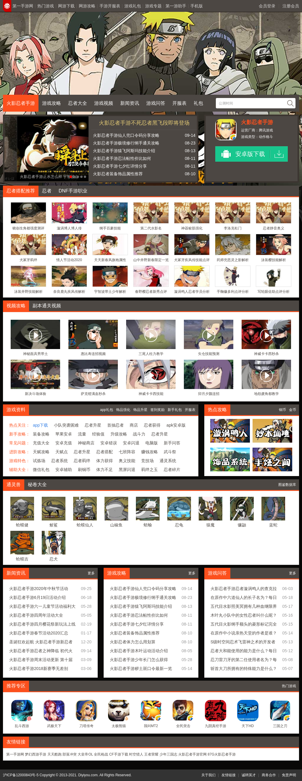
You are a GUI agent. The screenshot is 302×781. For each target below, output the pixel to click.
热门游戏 (45, 6)
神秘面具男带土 (35, 354)
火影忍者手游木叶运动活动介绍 (139, 650)
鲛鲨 (53, 525)
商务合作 (269, 775)
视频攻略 (16, 305)
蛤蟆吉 (22, 559)
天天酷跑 (54, 754)
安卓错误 (108, 443)
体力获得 (104, 460)
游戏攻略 (51, 103)
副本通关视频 (47, 305)
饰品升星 (140, 410)
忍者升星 (93, 425)
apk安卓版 (176, 425)
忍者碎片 (172, 469)
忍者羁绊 (82, 460)
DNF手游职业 (73, 190)
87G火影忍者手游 (222, 754)
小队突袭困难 (66, 425)
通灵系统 (168, 460)
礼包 (198, 103)
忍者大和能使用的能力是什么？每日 (244, 650)
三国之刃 (280, 726)
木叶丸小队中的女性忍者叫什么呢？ (244, 615)
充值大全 (41, 443)
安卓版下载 (250, 154)
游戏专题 (153, 6)
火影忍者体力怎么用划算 (132, 641)
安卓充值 (63, 443)
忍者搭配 (104, 451)
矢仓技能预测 (208, 354)
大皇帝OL (85, 754)
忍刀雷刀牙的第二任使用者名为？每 (244, 659)
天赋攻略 (41, 451)
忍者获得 (152, 425)
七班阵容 (127, 451)
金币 (292, 410)
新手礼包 (175, 410)
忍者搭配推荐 (21, 190)
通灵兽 (14, 484)
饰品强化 (123, 410)
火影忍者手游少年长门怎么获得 (139, 659)
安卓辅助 (63, 469)
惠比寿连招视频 (93, 354)
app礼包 (106, 410)
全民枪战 (101, 754)
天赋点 (61, 451)
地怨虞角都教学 (266, 394)
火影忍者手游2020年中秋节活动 (38, 588)
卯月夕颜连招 (208, 394)
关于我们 (208, 775)
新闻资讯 (129, 103)
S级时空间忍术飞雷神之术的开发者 (243, 641)
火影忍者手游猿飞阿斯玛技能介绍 (124, 150)
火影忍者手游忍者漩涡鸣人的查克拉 (244, 588)
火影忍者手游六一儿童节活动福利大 (42, 606)
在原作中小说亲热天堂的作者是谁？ (244, 633)
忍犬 (53, 559)
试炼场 (39, 460)
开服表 (179, 103)
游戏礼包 (132, 6)
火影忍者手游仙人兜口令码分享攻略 (126, 135)
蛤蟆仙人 (85, 525)
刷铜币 (84, 469)
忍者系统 (59, 460)
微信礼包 (41, 469)
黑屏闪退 (127, 469)
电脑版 (151, 443)
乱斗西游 (22, 726)
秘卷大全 (37, 484)
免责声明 (289, 775)
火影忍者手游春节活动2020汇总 (38, 633)
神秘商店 (86, 443)
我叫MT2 (151, 726)
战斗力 (139, 434)
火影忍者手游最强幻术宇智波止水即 (38, 176)
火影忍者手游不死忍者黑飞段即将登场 (144, 123)
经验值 (98, 434)
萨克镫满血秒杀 (93, 394)
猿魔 (210, 525)
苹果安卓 (63, 434)
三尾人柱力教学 (151, 354)
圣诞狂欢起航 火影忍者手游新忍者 (41, 641)
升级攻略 (118, 434)
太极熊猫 (119, 726)
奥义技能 (127, 460)
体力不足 (104, 469)
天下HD (248, 726)
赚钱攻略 (149, 451)
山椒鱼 (116, 525)
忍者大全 (77, 103)
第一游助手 (176, 6)
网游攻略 (87, 6)
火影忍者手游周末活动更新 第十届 (41, 659)
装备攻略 (41, 434)
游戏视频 (103, 103)
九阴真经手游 (215, 726)
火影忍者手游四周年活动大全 (36, 615)
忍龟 (179, 525)
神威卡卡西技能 (151, 394)
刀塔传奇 (86, 726)
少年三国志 (168, 754)
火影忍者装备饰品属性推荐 (118, 173)
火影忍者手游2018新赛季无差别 (38, 668)
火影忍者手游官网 (192, 754)
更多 (91, 573)
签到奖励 (157, 410)
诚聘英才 (249, 775)
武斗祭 (170, 451)
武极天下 (54, 726)
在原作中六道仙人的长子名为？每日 (244, 597)
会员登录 (267, 6)
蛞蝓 (148, 525)
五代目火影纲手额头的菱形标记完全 (244, 624)
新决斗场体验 (35, 394)
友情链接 (228, 775)
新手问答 (172, 443)
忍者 (47, 190)
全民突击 (183, 726)
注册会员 (290, 6)
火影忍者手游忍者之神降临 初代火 (41, 650)
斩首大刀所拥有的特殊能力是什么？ (244, 668)
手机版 (196, 6)
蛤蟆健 (22, 525)
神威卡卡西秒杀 (266, 354)
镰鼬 (242, 525)
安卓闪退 (131, 443)
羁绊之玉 (149, 469)
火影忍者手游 (21, 103)
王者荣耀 (151, 754)
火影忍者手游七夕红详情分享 (120, 166)
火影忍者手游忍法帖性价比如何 (122, 158)
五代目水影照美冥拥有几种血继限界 (244, 606)
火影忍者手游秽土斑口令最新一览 (141, 668)
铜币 (282, 410)
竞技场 (147, 460)
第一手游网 (22, 6)
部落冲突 (69, 754)
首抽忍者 (115, 425)
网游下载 (66, 6)
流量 (82, 434)
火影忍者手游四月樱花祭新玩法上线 (42, 624)
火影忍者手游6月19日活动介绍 (37, 597)
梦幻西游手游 (35, 754)
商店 (134, 425)
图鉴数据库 (287, 485)
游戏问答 (155, 103)
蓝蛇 (273, 525)
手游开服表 (109, 6)
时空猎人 (136, 754)
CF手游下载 (118, 754)
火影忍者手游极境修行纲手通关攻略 (126, 143)
